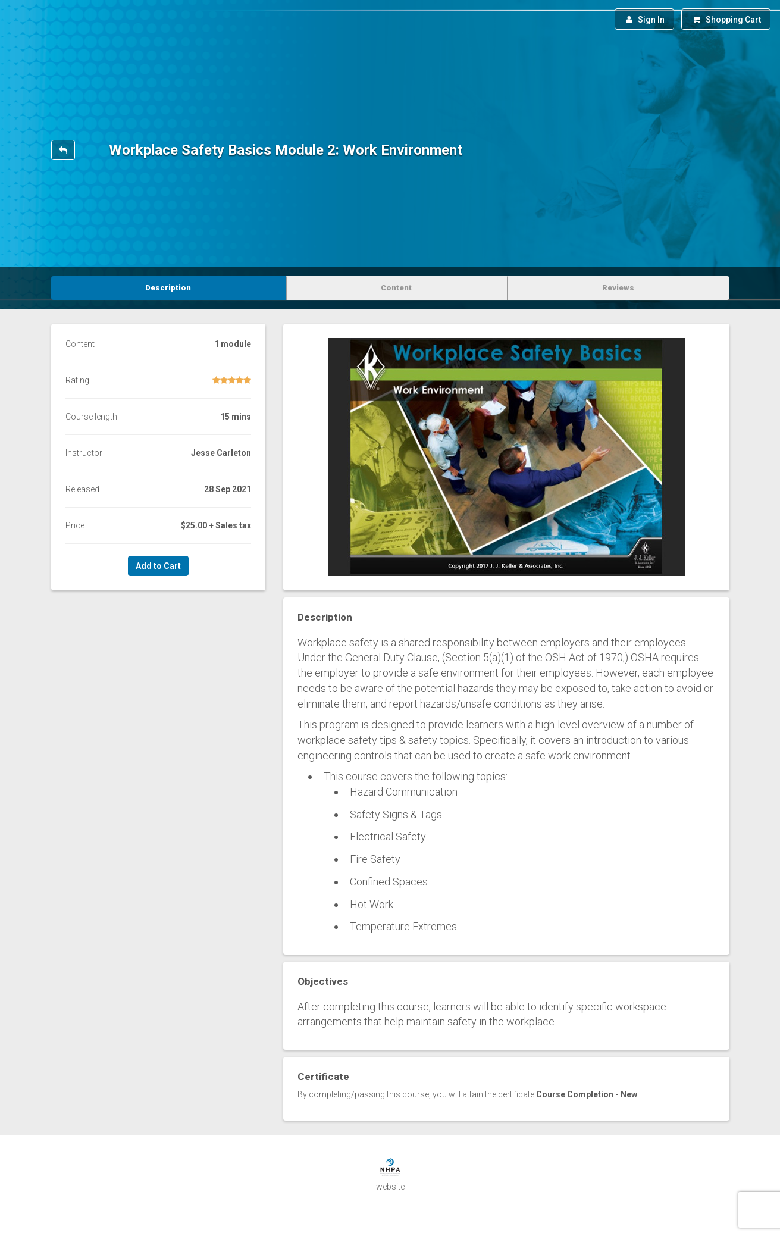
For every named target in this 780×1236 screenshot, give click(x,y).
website (390, 1186)
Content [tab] (396, 287)
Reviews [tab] (618, 287)
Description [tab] (168, 287)
